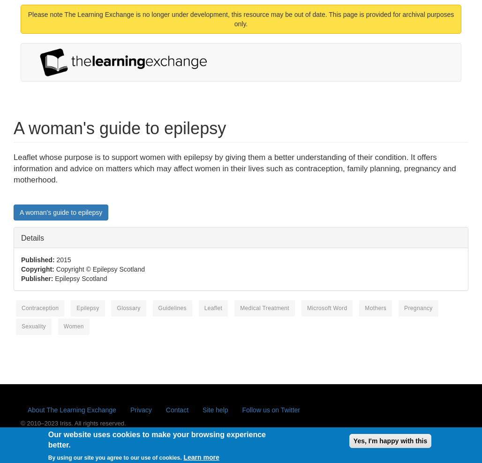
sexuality (34, 326)
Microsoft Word (327, 308)
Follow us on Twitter (271, 410)
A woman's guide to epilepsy (61, 212)
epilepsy (87, 308)
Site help (215, 410)
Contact (177, 410)
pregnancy (418, 308)
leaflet (213, 308)
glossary (128, 308)
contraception (40, 308)
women (74, 326)
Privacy (141, 410)
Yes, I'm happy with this (390, 443)
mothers (375, 308)
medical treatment (264, 308)
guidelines (172, 308)
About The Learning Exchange (72, 410)
